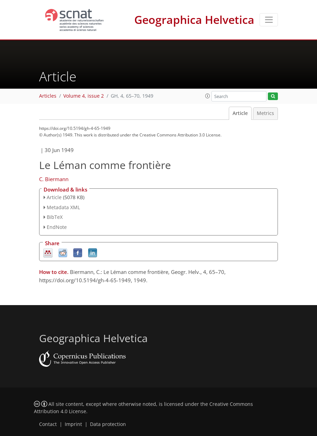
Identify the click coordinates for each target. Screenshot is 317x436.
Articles (47, 96)
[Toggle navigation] (269, 19)
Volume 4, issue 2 (83, 96)
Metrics (265, 113)
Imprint (73, 424)
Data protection (108, 424)
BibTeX (55, 217)
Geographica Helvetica (194, 19)
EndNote (57, 227)
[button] (207, 96)
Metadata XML (63, 207)
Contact (48, 424)
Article (240, 113)
